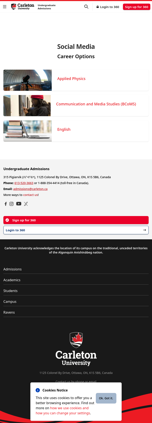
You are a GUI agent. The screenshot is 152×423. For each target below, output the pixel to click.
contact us (30, 195)
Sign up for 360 (136, 7)
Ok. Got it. (106, 398)
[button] (5, 6)
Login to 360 (109, 7)
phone (79, 382)
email (92, 382)
